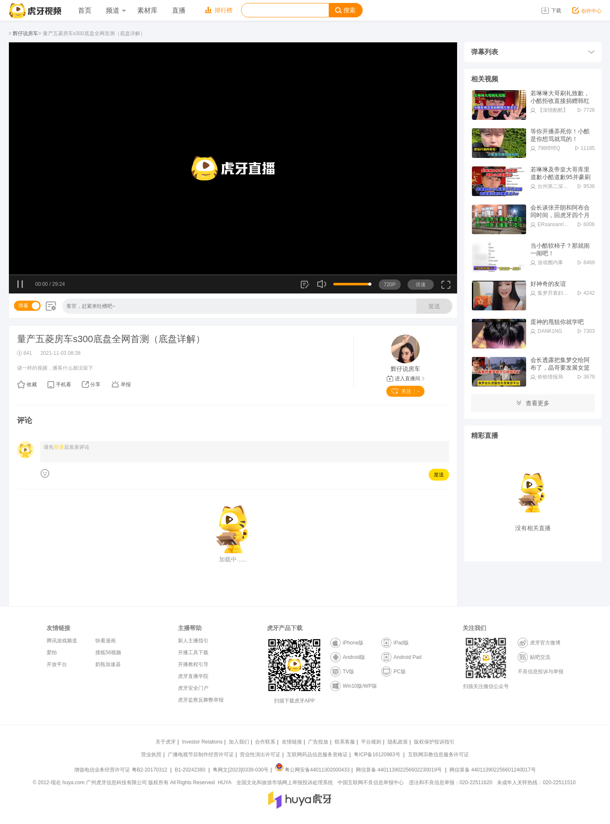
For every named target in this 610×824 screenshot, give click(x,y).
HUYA (224, 782)
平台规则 (371, 742)
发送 (434, 306)
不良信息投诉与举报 (540, 672)
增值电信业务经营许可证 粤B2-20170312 (121, 770)
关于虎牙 (165, 742)
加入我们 (239, 742)
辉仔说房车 (25, 33)
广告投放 (318, 742)
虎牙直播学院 (193, 676)
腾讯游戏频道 (62, 641)
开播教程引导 (193, 664)
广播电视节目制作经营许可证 (201, 755)
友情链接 (292, 742)
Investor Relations (202, 742)
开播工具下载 (193, 652)
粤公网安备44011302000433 (312, 770)
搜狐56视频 (108, 652)
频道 (115, 10)
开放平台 (57, 664)
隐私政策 (398, 742)
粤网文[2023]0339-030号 (241, 770)
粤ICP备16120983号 (377, 755)
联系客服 (345, 742)
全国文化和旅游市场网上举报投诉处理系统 (284, 782)
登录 (59, 447)
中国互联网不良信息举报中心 (371, 782)
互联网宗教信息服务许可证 (438, 755)
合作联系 (265, 742)
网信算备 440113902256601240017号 (492, 770)
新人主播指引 (193, 641)
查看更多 (532, 403)
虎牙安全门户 (193, 688)
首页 (85, 10)
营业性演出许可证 (260, 755)
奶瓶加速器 (108, 664)
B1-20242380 (191, 770)
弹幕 (23, 306)
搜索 (345, 10)
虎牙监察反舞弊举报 (201, 700)
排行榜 (219, 10)
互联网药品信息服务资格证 (317, 755)
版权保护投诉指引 (434, 742)
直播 (179, 10)
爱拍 (52, 652)
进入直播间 (405, 379)
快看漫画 (105, 641)
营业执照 (151, 755)
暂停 (20, 284)
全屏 (446, 288)
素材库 (147, 10)
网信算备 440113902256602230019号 (399, 770)
